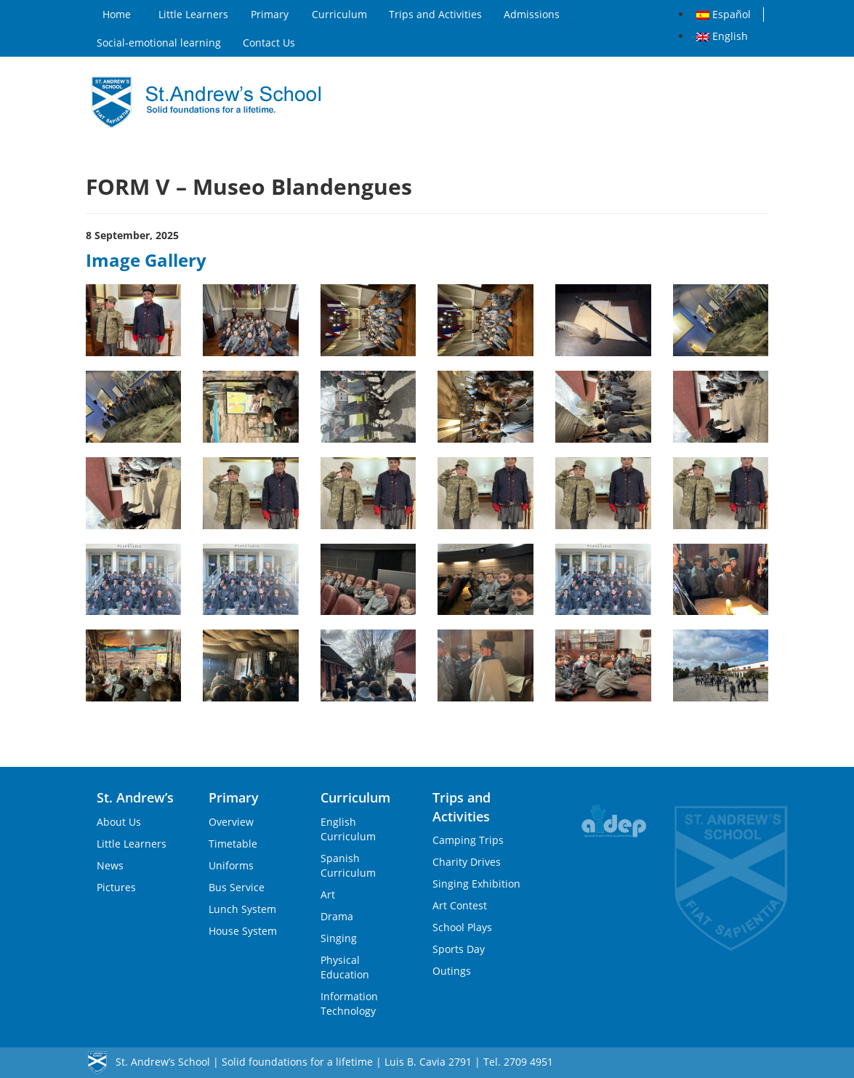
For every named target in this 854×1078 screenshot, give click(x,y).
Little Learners (193, 14)
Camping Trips (468, 840)
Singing (339, 938)
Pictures (116, 887)
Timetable (233, 843)
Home (116, 14)
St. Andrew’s (135, 797)
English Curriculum (348, 829)
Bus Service (237, 887)
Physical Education (345, 967)
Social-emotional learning (159, 42)
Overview (231, 822)
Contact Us (269, 42)
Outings (451, 971)
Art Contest (459, 905)
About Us (119, 822)
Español (723, 14)
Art (328, 894)
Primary (270, 14)
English (722, 36)
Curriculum (339, 14)
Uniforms (231, 865)
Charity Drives (466, 862)
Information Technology (349, 1003)
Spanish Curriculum (348, 865)
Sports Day (458, 949)
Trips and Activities (435, 14)
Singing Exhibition (476, 883)
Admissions (532, 14)
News (110, 865)
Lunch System (242, 909)
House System (243, 931)
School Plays (462, 927)
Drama (337, 916)
